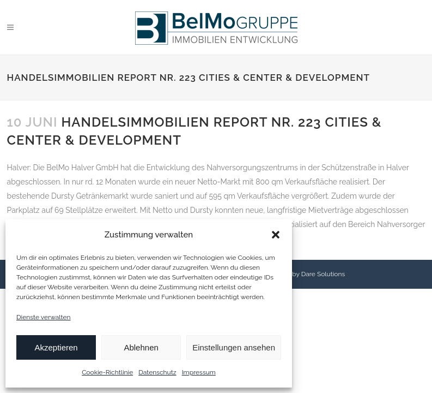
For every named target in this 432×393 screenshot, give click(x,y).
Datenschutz (157, 372)
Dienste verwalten (43, 317)
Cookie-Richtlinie (107, 372)
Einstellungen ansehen (233, 347)
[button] (275, 234)
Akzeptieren (55, 347)
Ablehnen (141, 347)
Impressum (199, 372)
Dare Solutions (323, 274)
